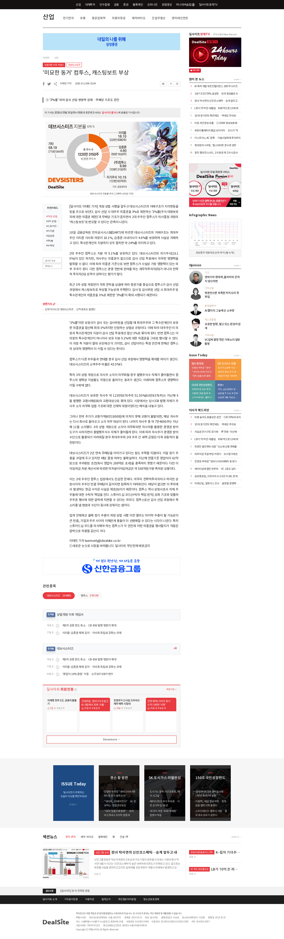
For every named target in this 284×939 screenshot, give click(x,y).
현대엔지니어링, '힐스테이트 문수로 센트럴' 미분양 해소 (223, 145)
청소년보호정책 (151, 899)
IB (114, 837)
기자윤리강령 (71, 899)
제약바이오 (139, 18)
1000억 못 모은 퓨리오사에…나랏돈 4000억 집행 (202, 389)
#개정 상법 (51, 216)
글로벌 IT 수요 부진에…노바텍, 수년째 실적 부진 (228, 393)
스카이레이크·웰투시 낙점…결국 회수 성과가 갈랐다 (202, 397)
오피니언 (152, 4)
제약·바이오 (87, 837)
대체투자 (90, 4)
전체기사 (235, 836)
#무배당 (50, 246)
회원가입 (170, 689)
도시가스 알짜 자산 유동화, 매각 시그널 (228, 368)
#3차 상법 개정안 (53, 221)
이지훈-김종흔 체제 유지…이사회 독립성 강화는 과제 (92, 633)
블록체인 (138, 4)
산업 (78, 4)
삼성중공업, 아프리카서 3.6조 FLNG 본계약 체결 (219, 476)
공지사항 (49, 890)
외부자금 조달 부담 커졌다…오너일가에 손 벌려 (218, 454)
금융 (116, 4)
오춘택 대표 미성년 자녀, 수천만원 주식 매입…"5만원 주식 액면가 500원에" (228, 397)
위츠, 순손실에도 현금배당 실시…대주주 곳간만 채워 (228, 389)
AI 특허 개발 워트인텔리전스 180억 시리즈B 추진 (219, 86)
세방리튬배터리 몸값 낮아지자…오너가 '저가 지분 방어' (222, 130)
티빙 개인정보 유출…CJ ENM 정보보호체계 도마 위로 (221, 123)
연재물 (51, 614)
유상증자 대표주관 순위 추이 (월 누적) (215, 252)
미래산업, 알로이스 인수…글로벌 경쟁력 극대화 (218, 483)
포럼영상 (167, 4)
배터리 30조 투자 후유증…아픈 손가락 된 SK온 (228, 372)
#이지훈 (50, 231)
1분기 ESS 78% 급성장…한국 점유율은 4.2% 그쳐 (220, 93)
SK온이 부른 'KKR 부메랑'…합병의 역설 (228, 376)
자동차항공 (119, 18)
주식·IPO (70, 837)
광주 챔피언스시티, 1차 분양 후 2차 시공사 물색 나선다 (222, 152)
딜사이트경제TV (210, 4)
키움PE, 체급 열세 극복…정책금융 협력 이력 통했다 (202, 393)
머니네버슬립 (185, 4)
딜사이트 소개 (50, 899)
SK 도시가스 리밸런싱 (228, 363)
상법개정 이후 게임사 (54, 64)
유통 (83, 18)
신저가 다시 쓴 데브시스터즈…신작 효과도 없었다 (70, 309)
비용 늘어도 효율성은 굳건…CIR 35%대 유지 (217, 417)
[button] (237, 793)
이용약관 (89, 899)
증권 (125, 4)
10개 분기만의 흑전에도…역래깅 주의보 (215, 115)
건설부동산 (159, 18)
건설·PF (124, 837)
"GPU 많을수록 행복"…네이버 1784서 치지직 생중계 (202, 376)
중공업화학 (99, 18)
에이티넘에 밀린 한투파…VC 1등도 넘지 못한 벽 (218, 469)
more (54, 304)
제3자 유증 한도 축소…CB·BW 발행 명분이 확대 (89, 625)
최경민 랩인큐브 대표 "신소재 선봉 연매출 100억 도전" (222, 446)
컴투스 (90, 595)
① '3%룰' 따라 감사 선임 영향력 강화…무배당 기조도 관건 (82, 100)
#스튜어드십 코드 (53, 226)
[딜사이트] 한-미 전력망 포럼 (75, 890)
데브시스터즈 (74, 64)
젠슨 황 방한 (197, 363)
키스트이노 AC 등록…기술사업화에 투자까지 (217, 138)
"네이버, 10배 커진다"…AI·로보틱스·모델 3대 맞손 (202, 372)
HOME (46, 57)
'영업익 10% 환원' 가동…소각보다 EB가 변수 (87, 674)
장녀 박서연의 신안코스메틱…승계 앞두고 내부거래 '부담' (223, 100)
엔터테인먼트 (180, 18)
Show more (112, 739)
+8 (175, 648)
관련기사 (47, 304)
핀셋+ (220, 385)
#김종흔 (50, 236)
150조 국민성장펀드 (201, 385)
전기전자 (68, 18)
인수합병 (105, 4)
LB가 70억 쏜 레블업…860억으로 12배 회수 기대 (219, 108)
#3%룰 (49, 241)
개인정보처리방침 (127, 899)
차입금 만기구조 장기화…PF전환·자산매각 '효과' (219, 431)
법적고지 (106, 899)
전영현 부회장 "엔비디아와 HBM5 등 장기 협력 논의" (202, 368)
